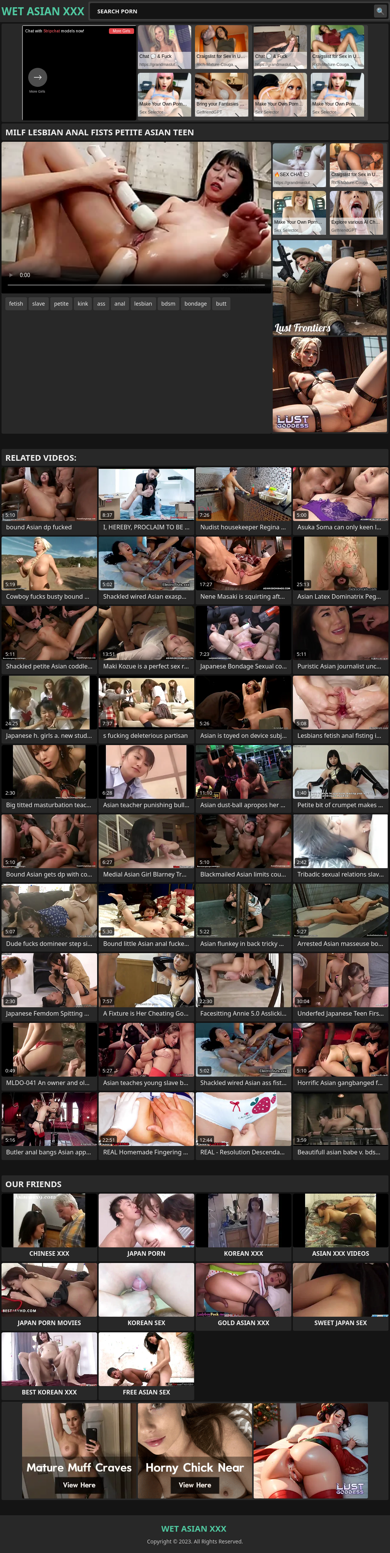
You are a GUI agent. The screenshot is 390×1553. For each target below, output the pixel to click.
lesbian (143, 303)
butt (221, 303)
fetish (16, 303)
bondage (196, 303)
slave (38, 303)
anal (120, 303)
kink (83, 303)
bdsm (168, 303)
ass (101, 303)
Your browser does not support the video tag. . (136, 217)
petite (61, 303)
